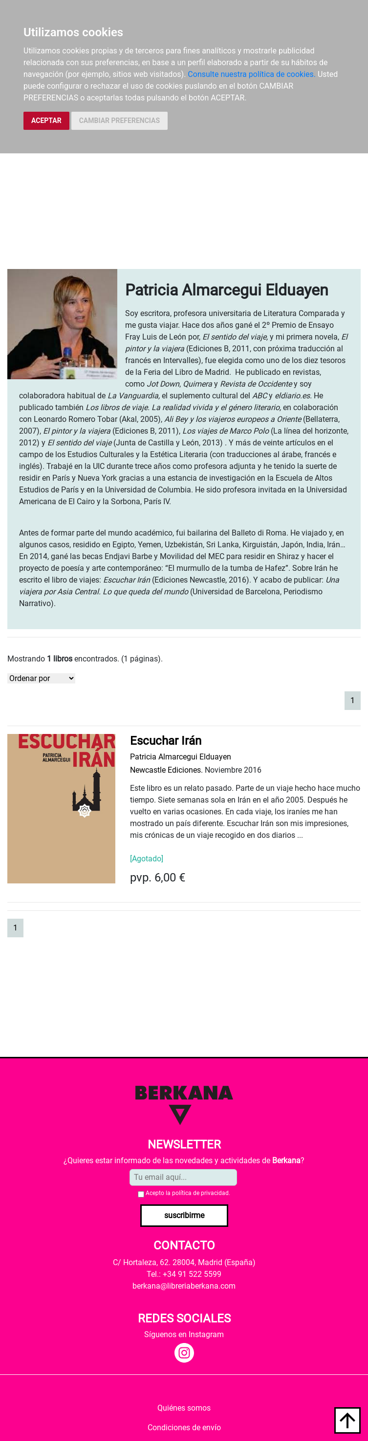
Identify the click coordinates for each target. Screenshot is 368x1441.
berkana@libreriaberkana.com (184, 1286)
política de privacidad (200, 1193)
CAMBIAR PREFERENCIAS (119, 120)
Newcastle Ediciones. (166, 770)
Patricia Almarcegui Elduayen (180, 756)
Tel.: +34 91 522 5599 (184, 1274)
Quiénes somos (184, 1408)
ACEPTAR (46, 120)
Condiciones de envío (184, 1427)
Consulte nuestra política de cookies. (252, 74)
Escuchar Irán (165, 741)
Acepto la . (188, 1193)
